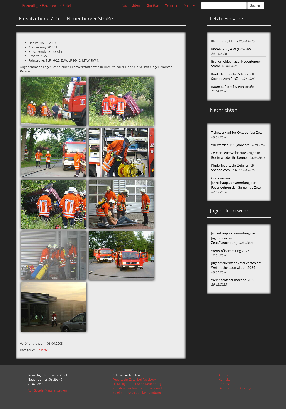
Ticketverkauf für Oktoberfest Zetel (237, 132)
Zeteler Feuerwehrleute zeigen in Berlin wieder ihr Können (235, 155)
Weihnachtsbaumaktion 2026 (233, 280)
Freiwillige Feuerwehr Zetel (46, 5)
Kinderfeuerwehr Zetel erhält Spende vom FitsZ (232, 76)
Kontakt (224, 379)
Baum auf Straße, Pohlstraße (232, 86)
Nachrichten (131, 5)
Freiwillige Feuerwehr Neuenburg (137, 384)
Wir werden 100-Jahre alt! (230, 145)
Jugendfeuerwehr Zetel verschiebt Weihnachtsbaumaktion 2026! (236, 265)
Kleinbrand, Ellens (224, 41)
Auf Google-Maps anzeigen (47, 390)
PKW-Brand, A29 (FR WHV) (231, 49)
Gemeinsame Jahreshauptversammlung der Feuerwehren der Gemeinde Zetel (236, 183)
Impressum (227, 384)
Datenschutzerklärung (235, 388)
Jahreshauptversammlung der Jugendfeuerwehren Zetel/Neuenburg (233, 238)
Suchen (255, 5)
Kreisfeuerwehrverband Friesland (137, 388)
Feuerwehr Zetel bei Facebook (134, 379)
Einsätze (152, 5)
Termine (171, 5)
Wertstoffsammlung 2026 (230, 250)
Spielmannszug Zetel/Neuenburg (137, 392)
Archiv (223, 375)
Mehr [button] (189, 5)
